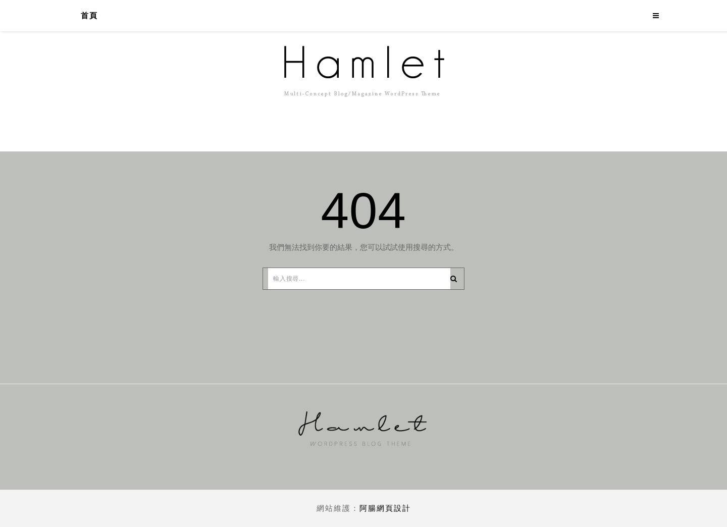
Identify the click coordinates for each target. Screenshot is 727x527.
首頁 (89, 16)
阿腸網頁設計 (385, 508)
